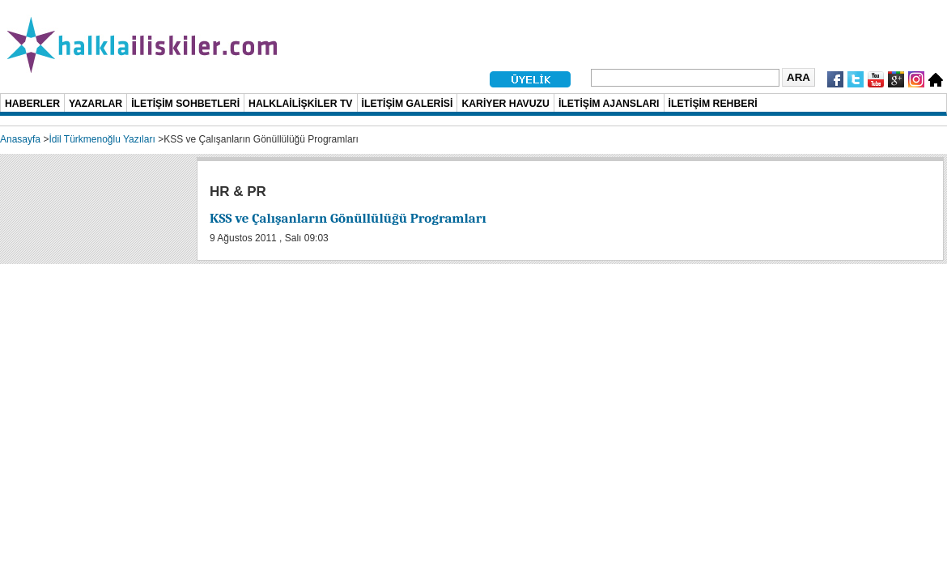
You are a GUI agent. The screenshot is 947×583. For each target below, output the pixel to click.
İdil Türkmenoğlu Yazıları (102, 139)
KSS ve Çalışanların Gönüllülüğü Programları (348, 218)
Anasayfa (20, 139)
